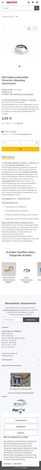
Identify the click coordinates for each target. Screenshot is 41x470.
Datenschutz (17, 463)
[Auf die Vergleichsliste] (29, 28)
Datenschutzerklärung (11, 310)
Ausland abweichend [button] (25, 134)
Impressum (7, 463)
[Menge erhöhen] (36, 142)
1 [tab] (19, 66)
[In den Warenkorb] (3, 23)
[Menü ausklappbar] (3, 1)
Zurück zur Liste (8, 17)
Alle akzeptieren (20, 420)
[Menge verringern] (4, 142)
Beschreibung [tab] (8, 157)
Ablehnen (21, 433)
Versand (20, 123)
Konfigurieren (21, 426)
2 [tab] (21, 66)
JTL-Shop (24, 467)
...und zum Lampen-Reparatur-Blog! (20, 393)
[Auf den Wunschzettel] (34, 28)
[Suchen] (36, 8)
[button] (29, 2)
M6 (11, 92)
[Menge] (20, 142)
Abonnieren (31, 320)
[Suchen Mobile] (18, 8)
